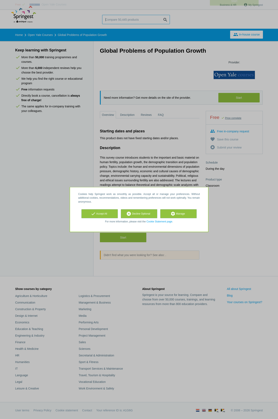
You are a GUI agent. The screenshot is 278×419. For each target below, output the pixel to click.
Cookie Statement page (159, 221)
